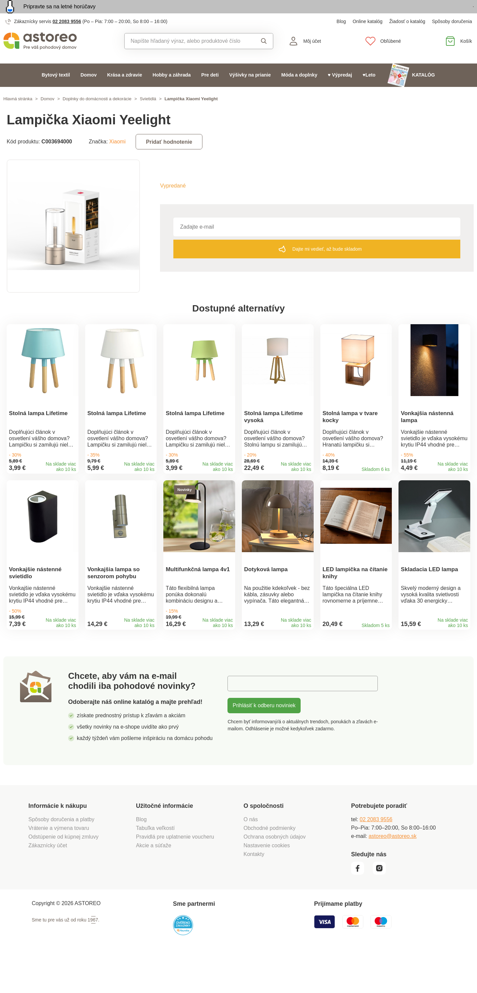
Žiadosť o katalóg (407, 36)
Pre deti (209, 90)
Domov (89, 90)
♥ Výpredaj (340, 90)
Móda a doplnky (299, 90)
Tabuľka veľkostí (155, 864)
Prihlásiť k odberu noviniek (263, 742)
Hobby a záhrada (172, 90)
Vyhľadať (264, 56)
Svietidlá (148, 114)
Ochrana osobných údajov (275, 873)
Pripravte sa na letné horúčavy (59, 14)
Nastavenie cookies (267, 882)
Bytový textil (56, 90)
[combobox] (188, 56)
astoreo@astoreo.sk (392, 872)
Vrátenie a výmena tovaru (58, 864)
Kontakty (254, 890)
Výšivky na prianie (250, 90)
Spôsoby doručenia (452, 36)
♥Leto (368, 90)
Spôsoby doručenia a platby (61, 856)
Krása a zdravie (124, 90)
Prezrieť (435, 14)
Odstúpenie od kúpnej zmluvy (63, 873)
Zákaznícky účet (47, 882)
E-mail (240, 720)
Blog (341, 36)
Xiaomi (117, 157)
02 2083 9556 (66, 36)
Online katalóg (368, 36)
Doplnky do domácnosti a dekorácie (97, 114)
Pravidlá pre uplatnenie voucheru (175, 873)
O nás (251, 856)
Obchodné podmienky (270, 864)
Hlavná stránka (17, 114)
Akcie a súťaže (153, 882)
